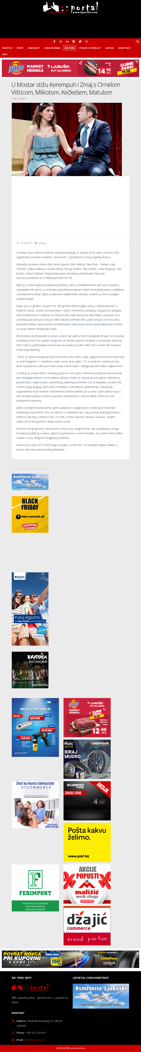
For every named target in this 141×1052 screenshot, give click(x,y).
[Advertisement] (70, 206)
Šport (20, 48)
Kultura (70, 48)
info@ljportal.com (34, 1040)
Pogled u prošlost (90, 48)
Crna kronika (52, 48)
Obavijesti (34, 48)
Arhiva (110, 48)
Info (4, 54)
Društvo (7, 48)
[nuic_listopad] (87, 778)
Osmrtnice (124, 48)
